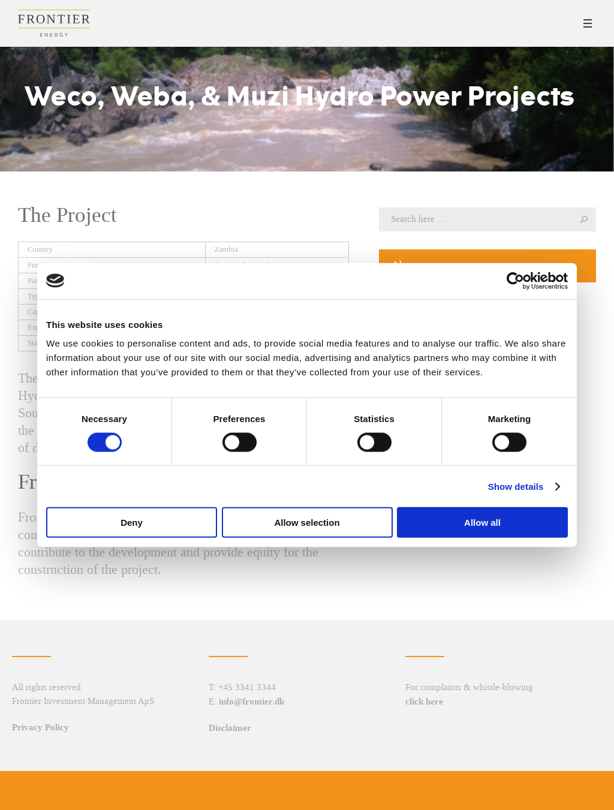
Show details (516, 486)
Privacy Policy (40, 727)
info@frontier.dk (251, 701)
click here (424, 701)
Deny (132, 522)
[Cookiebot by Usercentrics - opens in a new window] (515, 281)
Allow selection (306, 522)
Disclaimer (230, 728)
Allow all (482, 522)
